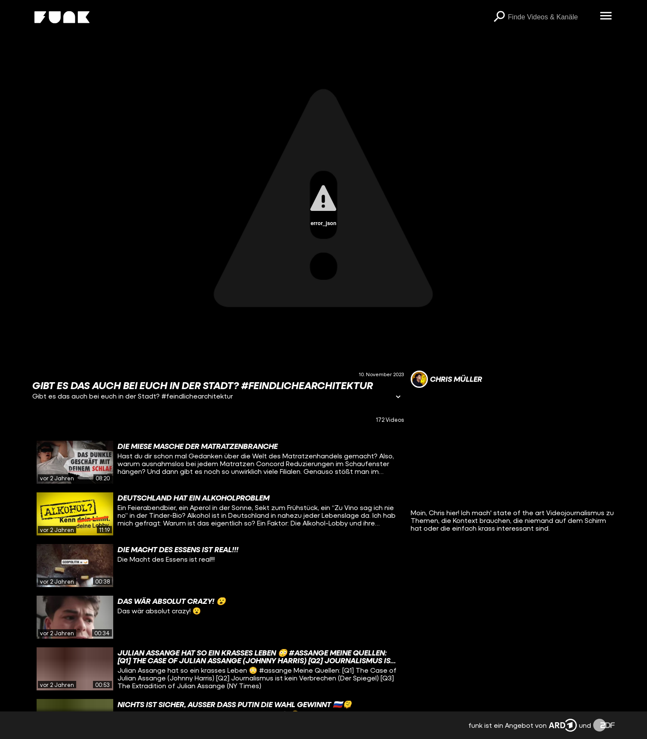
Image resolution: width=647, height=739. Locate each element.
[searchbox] (551, 17)
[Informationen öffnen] (398, 397)
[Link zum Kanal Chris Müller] (446, 379)
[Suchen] (499, 17)
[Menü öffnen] (606, 16)
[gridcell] (218, 462)
